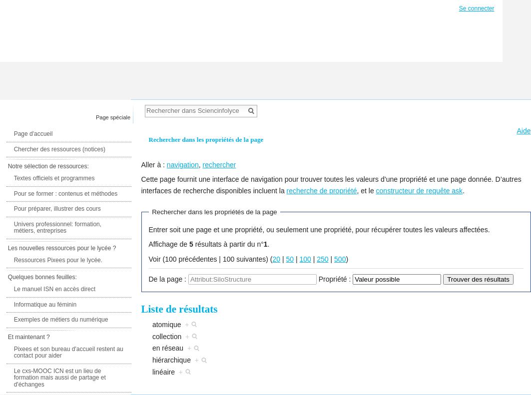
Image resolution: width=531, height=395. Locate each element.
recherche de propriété (322, 191)
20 (277, 259)
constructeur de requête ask (419, 191)
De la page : (168, 279)
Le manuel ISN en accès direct (54, 289)
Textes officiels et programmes (54, 178)
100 (305, 259)
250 (322, 259)
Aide (524, 131)
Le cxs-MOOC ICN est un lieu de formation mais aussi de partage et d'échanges (60, 378)
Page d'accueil (33, 133)
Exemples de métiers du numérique (61, 319)
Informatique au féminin (45, 304)
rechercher (219, 165)
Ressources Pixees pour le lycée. (58, 260)
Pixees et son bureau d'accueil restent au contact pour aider (68, 353)
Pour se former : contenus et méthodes (65, 193)
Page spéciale (113, 117)
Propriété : (335, 279)
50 (290, 259)
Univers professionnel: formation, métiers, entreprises (57, 228)
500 (340, 259)
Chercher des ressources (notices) (59, 149)
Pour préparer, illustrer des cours (57, 208)
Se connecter (477, 8)
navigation (183, 165)
